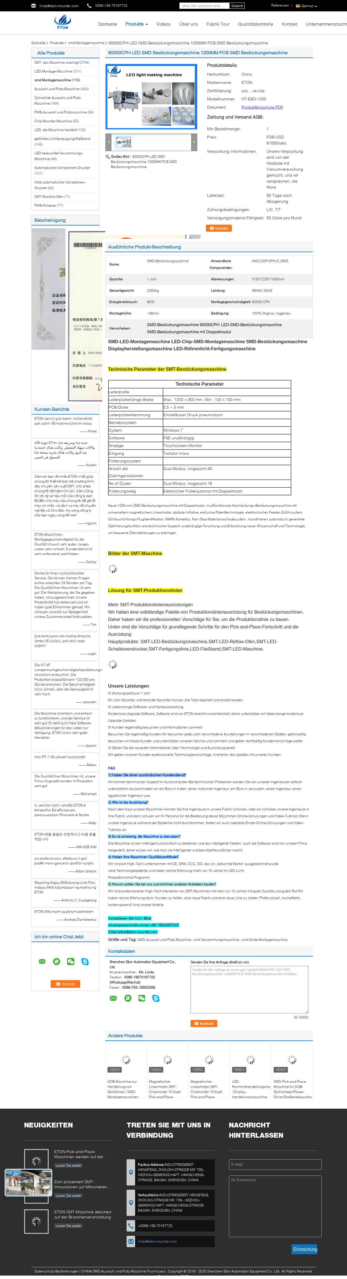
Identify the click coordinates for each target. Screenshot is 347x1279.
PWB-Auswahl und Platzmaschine (60, 112)
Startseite (107, 23)
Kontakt (289, 23)
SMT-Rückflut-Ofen (48, 196)
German (309, 6)
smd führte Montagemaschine (264, 939)
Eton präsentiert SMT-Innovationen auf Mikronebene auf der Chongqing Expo (82, 1184)
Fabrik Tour (218, 23)
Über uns (188, 23)
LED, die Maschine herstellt (55, 130)
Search (237, 6)
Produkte (134, 23)
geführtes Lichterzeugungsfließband (62, 138)
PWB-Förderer (45, 205)
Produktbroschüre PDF (262, 107)
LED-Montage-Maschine (53, 71)
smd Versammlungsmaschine (216, 939)
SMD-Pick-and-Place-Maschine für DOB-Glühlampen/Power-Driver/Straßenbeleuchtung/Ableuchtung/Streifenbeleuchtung (293, 1089)
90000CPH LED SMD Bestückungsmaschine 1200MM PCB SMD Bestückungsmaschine (144, 161)
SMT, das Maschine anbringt (56, 62)
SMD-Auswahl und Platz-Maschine (164, 939)
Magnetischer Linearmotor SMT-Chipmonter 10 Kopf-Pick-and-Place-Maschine (165, 1091)
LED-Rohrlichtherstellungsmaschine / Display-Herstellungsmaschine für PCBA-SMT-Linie (251, 1091)
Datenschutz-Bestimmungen (56, 1271)
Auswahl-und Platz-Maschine (57, 89)
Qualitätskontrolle (255, 23)
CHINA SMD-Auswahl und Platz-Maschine (113, 1271)
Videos (163, 23)
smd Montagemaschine (86, 43)
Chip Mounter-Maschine (53, 121)
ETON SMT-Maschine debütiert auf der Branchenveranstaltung (82, 1214)
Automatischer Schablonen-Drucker (62, 167)
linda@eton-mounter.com (59, 6)
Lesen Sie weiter (68, 1165)
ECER (184, 1276)
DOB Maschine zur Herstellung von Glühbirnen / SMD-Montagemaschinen (123, 1089)
